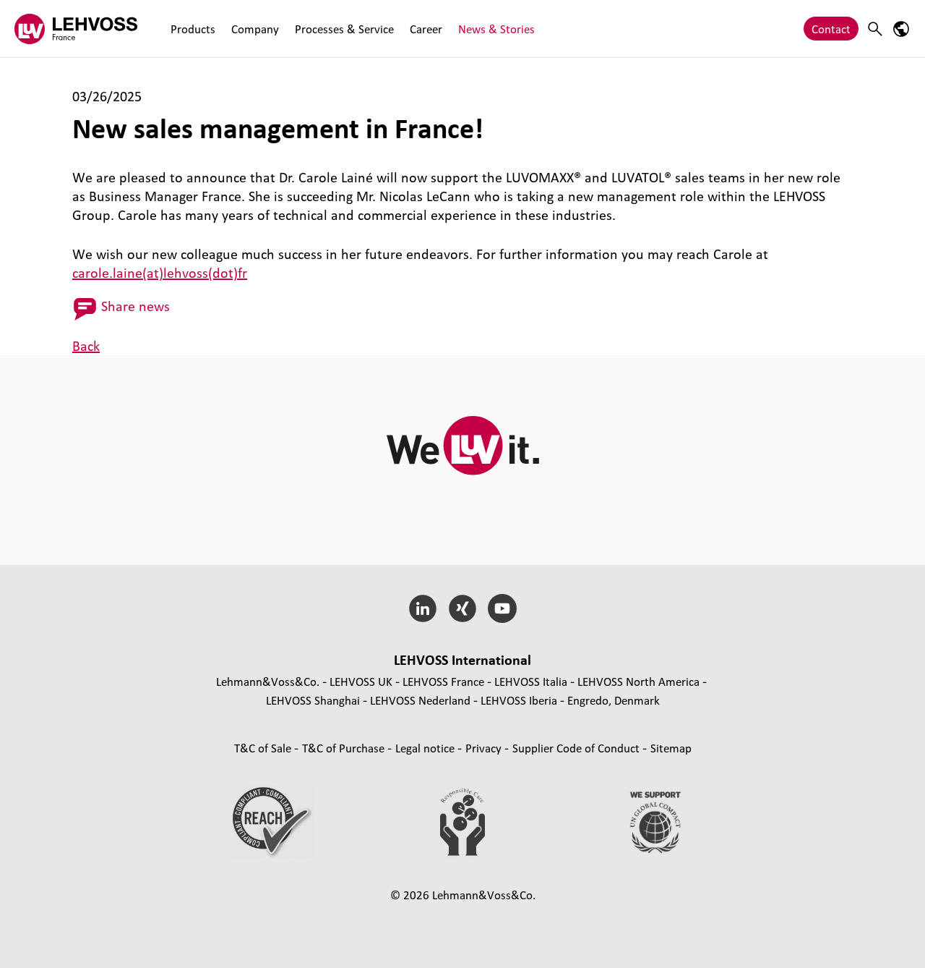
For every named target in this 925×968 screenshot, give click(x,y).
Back (86, 346)
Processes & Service (344, 28)
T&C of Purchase (344, 748)
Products (193, 28)
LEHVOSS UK (361, 681)
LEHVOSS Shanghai (313, 700)
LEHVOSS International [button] (462, 660)
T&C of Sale (264, 748)
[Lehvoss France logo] (76, 28)
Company (255, 28)
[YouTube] (502, 608)
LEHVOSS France (443, 681)
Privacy (484, 748)
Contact (831, 28)
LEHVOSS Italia (530, 681)
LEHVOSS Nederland (420, 700)
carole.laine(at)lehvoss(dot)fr (159, 273)
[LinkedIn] (423, 608)
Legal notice (426, 748)
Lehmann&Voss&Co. (267, 681)
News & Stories (496, 28)
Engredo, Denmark (613, 700)
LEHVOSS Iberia (519, 700)
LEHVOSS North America (638, 681)
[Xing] (463, 608)
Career (426, 28)
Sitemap (671, 748)
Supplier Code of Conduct (577, 748)
